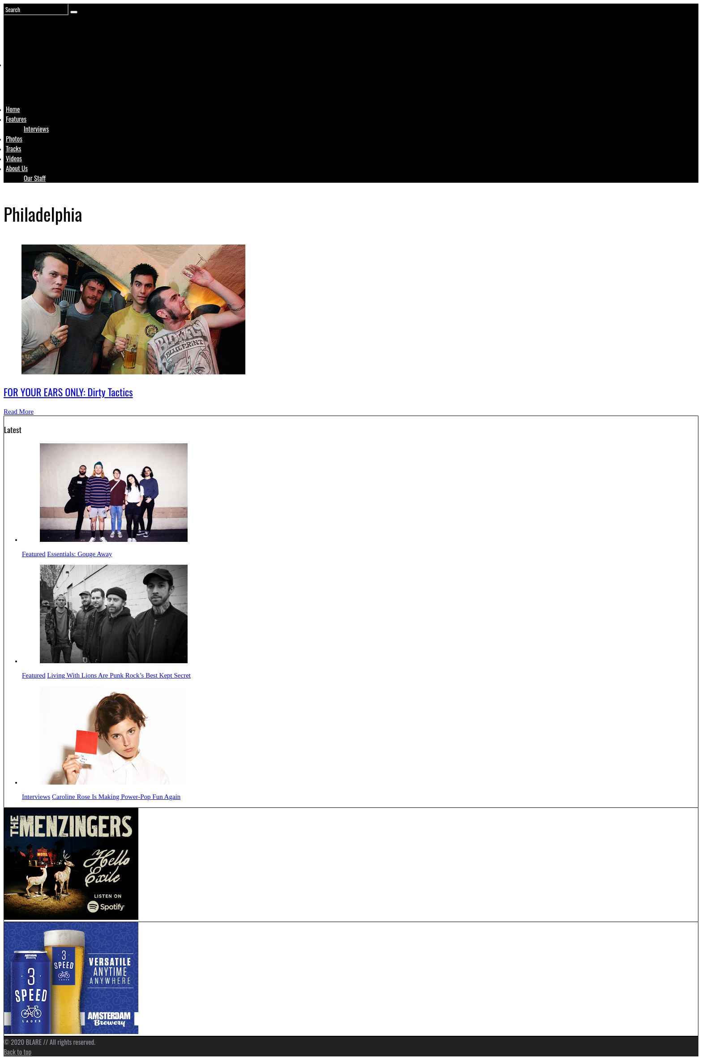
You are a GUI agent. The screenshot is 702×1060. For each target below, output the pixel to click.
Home (13, 109)
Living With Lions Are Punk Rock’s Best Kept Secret (119, 675)
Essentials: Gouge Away (79, 554)
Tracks (13, 148)
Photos (14, 138)
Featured (33, 554)
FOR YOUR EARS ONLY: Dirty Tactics (68, 391)
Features (16, 119)
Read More (19, 411)
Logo (28, 81)
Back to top (17, 1051)
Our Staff (35, 178)
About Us (17, 168)
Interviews (36, 128)
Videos (14, 158)
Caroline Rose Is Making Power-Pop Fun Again (116, 796)
